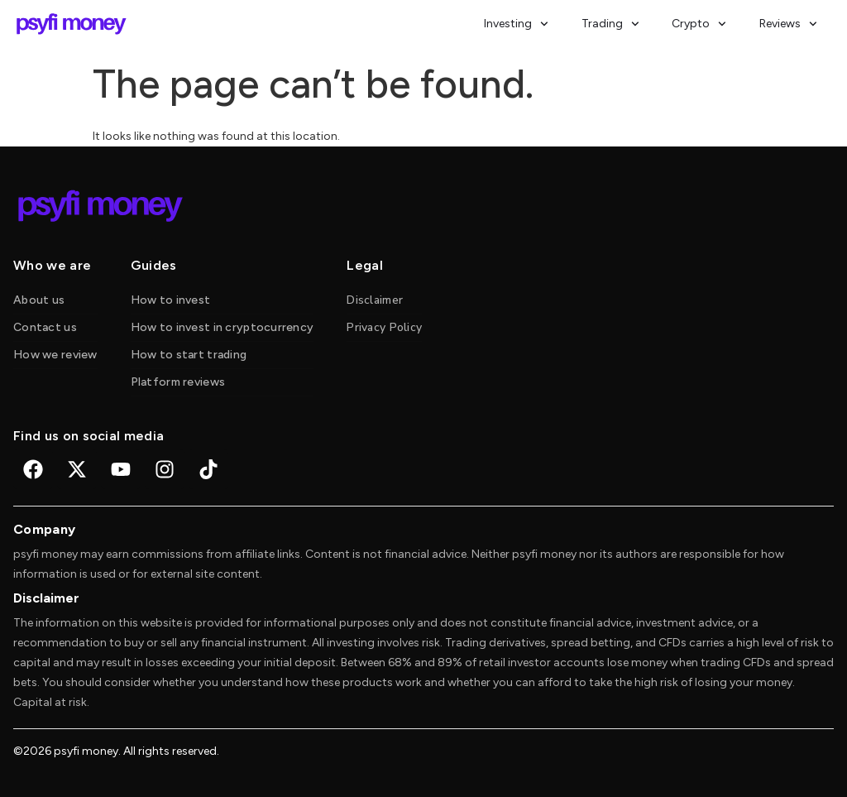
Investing (516, 24)
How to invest (171, 300)
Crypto (699, 24)
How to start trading (189, 355)
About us (39, 300)
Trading (610, 24)
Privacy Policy (384, 327)
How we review (55, 355)
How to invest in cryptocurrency (222, 327)
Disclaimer (375, 300)
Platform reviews (178, 382)
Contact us (45, 327)
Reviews (788, 24)
